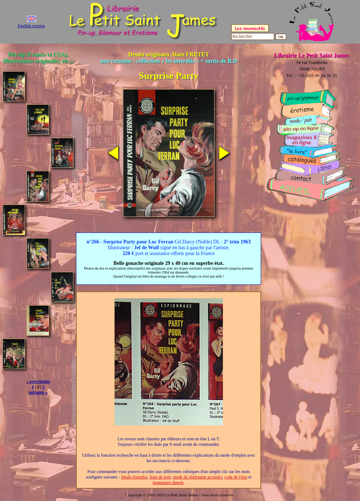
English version (31, 25)
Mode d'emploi (134, 477)
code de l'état (235, 477)
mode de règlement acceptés (197, 477)
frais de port (160, 477)
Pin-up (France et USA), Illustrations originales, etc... (38, 57)
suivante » (38, 392)
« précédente (38, 381)
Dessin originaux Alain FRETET (168, 57)
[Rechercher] (252, 36)
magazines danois (168, 482)
